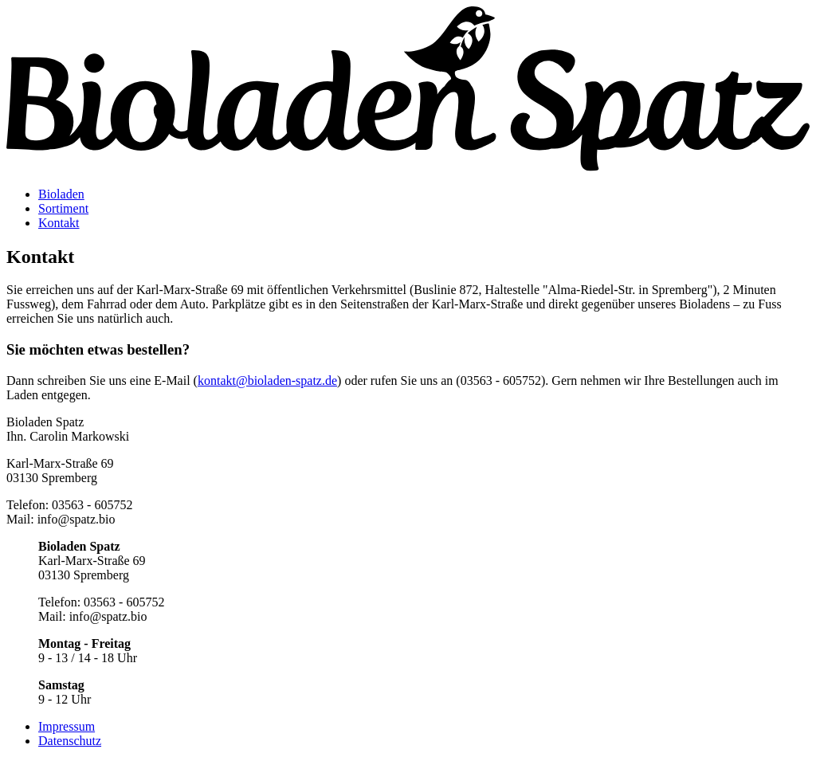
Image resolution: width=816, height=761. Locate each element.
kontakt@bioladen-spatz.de (267, 380)
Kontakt (59, 222)
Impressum (66, 726)
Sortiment (63, 208)
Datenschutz (69, 740)
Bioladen (61, 194)
